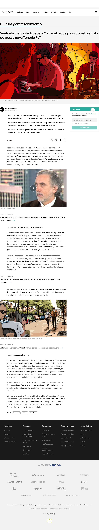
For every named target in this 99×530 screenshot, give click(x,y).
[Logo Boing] (61, 481)
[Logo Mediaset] (49, 466)
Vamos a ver (27, 446)
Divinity (82, 445)
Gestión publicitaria (75, 505)
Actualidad (16, 412)
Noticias (7, 430)
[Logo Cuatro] (61, 475)
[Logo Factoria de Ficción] (38, 481)
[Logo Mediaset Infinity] (14, 475)
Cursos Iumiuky (66, 438)
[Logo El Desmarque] (15, 482)
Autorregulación (48, 440)
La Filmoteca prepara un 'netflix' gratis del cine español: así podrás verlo (31, 348)
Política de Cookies (63, 505)
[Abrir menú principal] (96, 12)
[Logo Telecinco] (38, 475)
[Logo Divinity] (84, 475)
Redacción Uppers (11, 108)
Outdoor (26, 454)
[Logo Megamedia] (50, 513)
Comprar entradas (67, 430)
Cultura (25, 412)
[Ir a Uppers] (7, 12)
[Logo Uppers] (38, 488)
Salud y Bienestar (67, 445)
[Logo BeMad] (15, 488)
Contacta (45, 430)
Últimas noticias (10, 438)
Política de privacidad (35, 505)
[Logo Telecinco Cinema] (61, 489)
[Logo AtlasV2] (26, 495)
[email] (84, 120)
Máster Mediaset (48, 454)
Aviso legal (10, 505)
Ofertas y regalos (67, 434)
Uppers (82, 434)
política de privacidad (83, 123)
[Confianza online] (49, 523)
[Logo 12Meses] (84, 488)
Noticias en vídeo (10, 442)
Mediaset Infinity (86, 430)
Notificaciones (47, 444)
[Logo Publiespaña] (49, 495)
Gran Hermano (28, 430)
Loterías (7, 434)
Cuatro (82, 442)
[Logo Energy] (84, 481)
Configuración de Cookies (50, 505)
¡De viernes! (27, 450)
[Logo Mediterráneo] (73, 495)
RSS (84, 505)
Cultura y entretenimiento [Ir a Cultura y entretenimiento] (21, 24)
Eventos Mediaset (67, 442)
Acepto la (80, 123)
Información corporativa (21, 505)
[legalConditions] (72, 123)
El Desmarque (85, 438)
